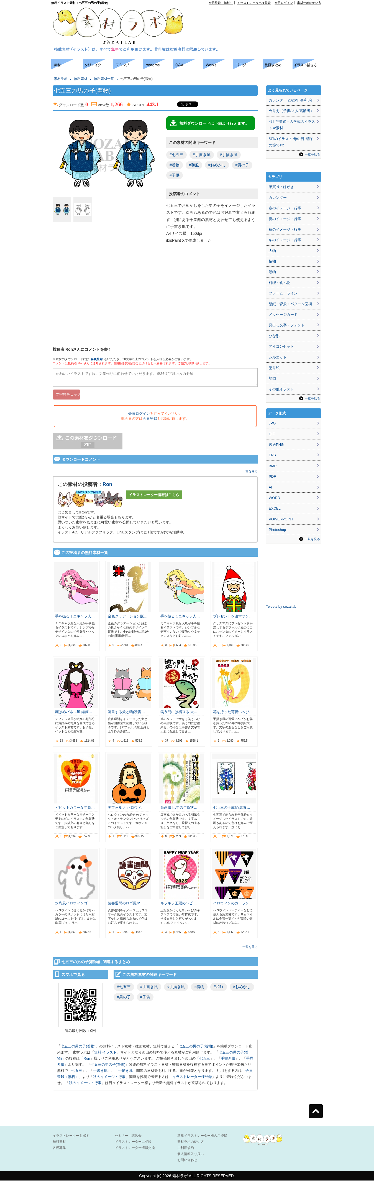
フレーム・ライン (283, 293)
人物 (272, 251)
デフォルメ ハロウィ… (126, 810)
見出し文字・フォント (287, 325)
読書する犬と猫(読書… (126, 714)
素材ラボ (60, 79)
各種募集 (59, 1150)
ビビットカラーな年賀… (75, 810)
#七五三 (176, 154)
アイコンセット (281, 346)
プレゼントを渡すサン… (233, 619)
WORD (274, 498)
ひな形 (274, 336)
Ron (107, 487)
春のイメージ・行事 (285, 208)
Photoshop (277, 530)
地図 (272, 378)
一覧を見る (250, 473)
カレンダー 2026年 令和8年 (291, 100)
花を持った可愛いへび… (233, 714)
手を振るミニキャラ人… (75, 619)
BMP (272, 466)
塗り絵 (274, 368)
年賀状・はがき (281, 187)
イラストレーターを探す (71, 1138)
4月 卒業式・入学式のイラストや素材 (292, 124)
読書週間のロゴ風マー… (127, 906)
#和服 (194, 165)
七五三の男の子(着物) (78, 1049)
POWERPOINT (281, 519)
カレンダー (278, 197)
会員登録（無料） (221, 2)
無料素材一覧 (104, 79)
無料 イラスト (105, 1055)
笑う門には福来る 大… (179, 714)
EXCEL (275, 508)
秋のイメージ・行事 (109, 1079)
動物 (272, 272)
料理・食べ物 (279, 283)
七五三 (204, 1061)
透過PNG (276, 444)
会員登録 (97, 359)
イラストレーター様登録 (254, 2)
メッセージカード (283, 314)
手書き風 (228, 1061)
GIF (272, 434)
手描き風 (125, 1073)
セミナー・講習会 (128, 1138)
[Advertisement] (258, 17)
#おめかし (217, 165)
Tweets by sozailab (281, 606)
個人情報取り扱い (190, 1156)
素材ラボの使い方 (309, 2)
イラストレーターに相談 (133, 1144)
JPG (272, 423)
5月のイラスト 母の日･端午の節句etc (291, 142)
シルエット (278, 357)
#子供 (175, 175)
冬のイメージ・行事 (285, 240)
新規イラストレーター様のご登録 (202, 1138)
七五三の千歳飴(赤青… (231, 810)
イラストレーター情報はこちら (154, 497)
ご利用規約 (185, 1150)
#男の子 (242, 165)
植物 (272, 261)
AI (270, 487)
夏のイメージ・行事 (285, 219)
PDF (272, 476)
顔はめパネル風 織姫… (73, 714)
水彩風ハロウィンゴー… (75, 906)
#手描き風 (229, 154)
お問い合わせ (187, 1162)
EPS (272, 455)
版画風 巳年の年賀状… (179, 810)
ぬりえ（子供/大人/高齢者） (291, 111)
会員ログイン (284, 2)
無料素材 (80, 79)
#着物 (175, 165)
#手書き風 (202, 154)
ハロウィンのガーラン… (233, 906)
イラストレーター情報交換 (135, 1150)
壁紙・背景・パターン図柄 (290, 304)
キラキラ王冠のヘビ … (179, 906)
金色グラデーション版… (127, 619)
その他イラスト (281, 389)
